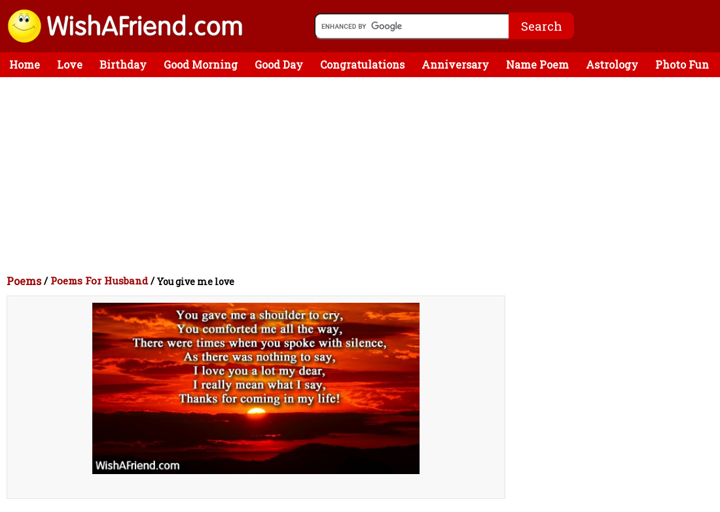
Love (69, 64)
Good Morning (201, 64)
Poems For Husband (99, 280)
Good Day (279, 64)
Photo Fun (682, 64)
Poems (24, 281)
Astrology (612, 64)
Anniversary (455, 64)
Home (24, 64)
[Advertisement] (363, 175)
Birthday (123, 64)
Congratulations (362, 64)
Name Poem (537, 64)
